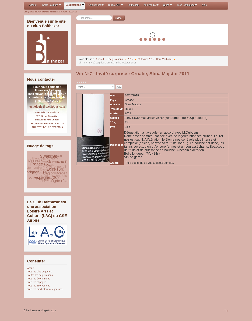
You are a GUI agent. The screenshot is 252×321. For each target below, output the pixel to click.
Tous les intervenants (38, 285)
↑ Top (225, 310)
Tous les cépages (36, 282)
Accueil (31, 268)
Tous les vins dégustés (39, 271)
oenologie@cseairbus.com (47, 106)
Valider (118, 17)
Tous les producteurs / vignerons (44, 289)
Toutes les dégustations (40, 275)
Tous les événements (38, 278)
